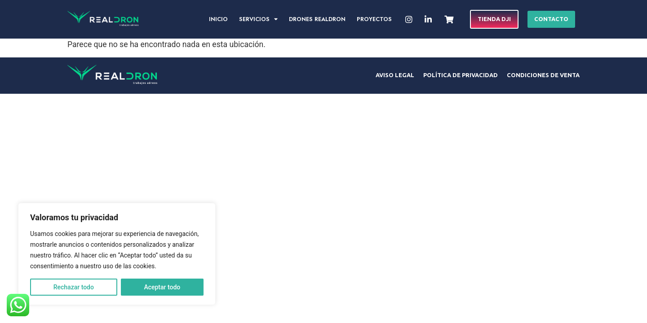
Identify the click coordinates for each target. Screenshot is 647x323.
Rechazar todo (73, 287)
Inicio (218, 19)
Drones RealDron (317, 19)
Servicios (258, 19)
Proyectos (374, 19)
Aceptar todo (162, 287)
